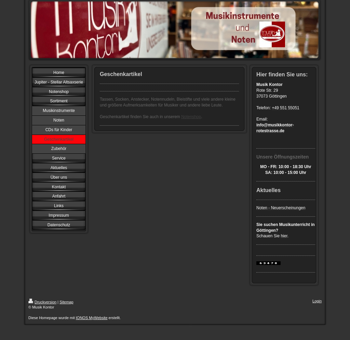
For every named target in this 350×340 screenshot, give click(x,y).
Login (317, 301)
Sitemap (66, 302)
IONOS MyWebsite (92, 318)
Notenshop (191, 116)
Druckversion (42, 302)
